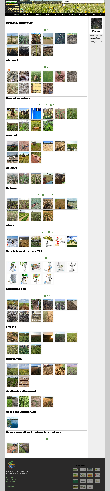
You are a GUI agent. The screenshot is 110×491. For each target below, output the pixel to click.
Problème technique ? (11, 488)
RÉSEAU (71, 14)
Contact (8, 484)
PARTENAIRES (83, 14)
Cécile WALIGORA (11, 479)
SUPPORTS (26, 14)
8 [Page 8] (53, 104)
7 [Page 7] (52, 194)
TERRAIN (37, 14)
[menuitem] (8, 14)
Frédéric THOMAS (10, 477)
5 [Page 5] (46, 104)
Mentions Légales (10, 486)
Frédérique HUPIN (11, 481)
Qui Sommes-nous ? (97, 14)
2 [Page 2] (47, 29)
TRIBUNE (47, 14)
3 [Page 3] (49, 29)
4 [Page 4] (44, 104)
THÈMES (15, 14)
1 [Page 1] (37, 104)
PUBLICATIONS (59, 14)
